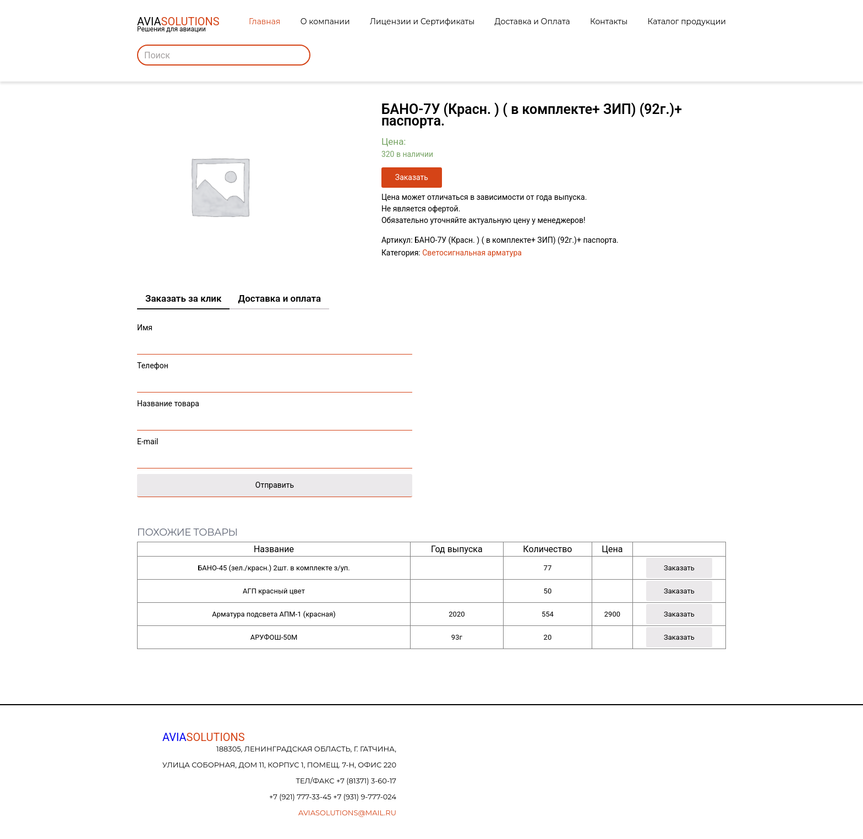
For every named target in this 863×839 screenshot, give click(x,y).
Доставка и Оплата (532, 21)
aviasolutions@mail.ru (347, 812)
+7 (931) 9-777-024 (364, 796)
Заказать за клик (183, 298)
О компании (325, 21)
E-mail (274, 450)
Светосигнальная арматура (472, 252)
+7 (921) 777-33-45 (301, 796)
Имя (274, 336)
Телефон (274, 374)
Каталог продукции (687, 21)
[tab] (183, 298)
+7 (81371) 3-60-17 (366, 780)
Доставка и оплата (279, 298)
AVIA (203, 737)
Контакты (608, 21)
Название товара (274, 412)
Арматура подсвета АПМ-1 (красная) (273, 614)
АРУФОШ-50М (274, 637)
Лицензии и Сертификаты (422, 21)
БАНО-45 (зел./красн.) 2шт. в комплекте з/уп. (274, 568)
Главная (264, 21)
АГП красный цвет (274, 591)
